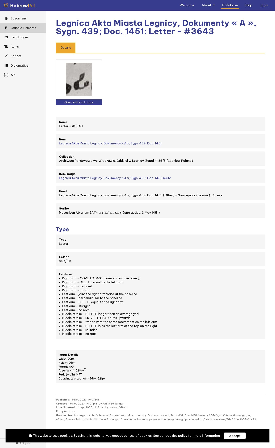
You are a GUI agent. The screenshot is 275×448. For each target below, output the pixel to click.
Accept (234, 436)
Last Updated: (65, 407)
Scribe (64, 208)
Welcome (187, 5)
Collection (66, 156)
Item (62, 139)
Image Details (68, 354)
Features (65, 274)
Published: (63, 399)
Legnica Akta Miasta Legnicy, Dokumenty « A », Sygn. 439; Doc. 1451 (110, 143)
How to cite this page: (71, 415)
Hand (63, 191)
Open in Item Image (78, 102)
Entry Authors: (66, 411)
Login (264, 5)
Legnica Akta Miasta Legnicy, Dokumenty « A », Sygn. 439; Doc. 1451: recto (115, 178)
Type (62, 239)
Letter (64, 257)
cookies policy (176, 436)
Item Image (67, 174)
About (207, 5)
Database (230, 5)
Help (248, 5)
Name (63, 122)
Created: (62, 403)
